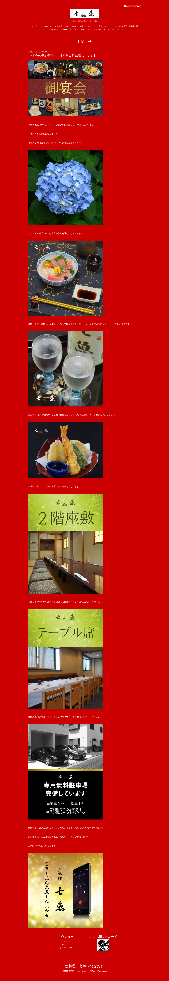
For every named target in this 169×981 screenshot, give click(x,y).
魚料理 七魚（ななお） (84, 966)
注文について (86, 29)
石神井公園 (133, 26)
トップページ (36, 26)
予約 (118, 29)
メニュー (108, 26)
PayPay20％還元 (120, 26)
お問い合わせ (108, 29)
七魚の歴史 (53, 29)
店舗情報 (97, 29)
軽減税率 (64, 29)
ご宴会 (80, 26)
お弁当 (73, 26)
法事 (66, 26)
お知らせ (47, 26)
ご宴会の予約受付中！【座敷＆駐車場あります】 (63, 55)
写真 (100, 26)
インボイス (74, 29)
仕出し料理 (58, 26)
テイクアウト (91, 26)
